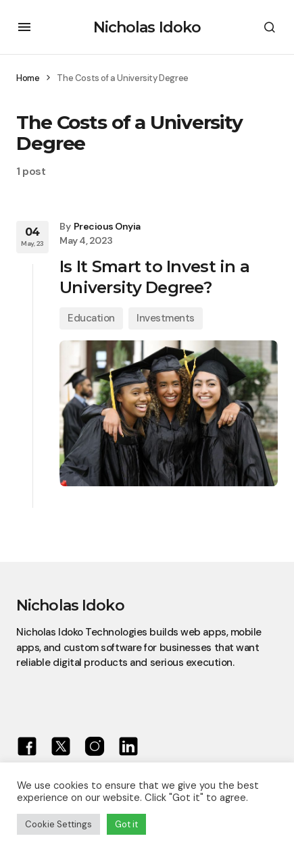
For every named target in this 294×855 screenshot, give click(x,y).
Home (27, 78)
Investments (166, 318)
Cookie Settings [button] (58, 824)
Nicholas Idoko (147, 27)
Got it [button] (126, 824)
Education (91, 318)
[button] (24, 27)
